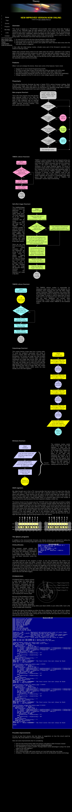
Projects (7, 26)
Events (7, 23)
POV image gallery (7, 40)
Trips (7, 20)
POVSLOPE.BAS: (18, 545)
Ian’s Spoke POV (6, 39)
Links (7, 33)
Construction (5, 43)
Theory (3, 42)
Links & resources (6, 45)
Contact (7, 36)
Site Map (7, 29)
